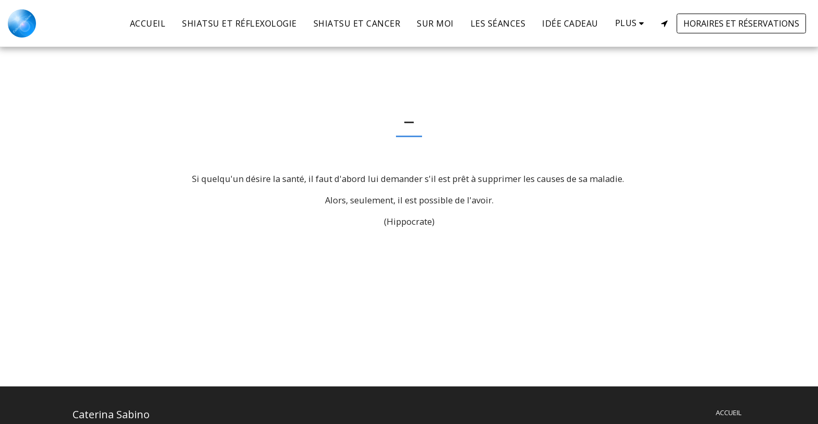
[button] (664, 23)
